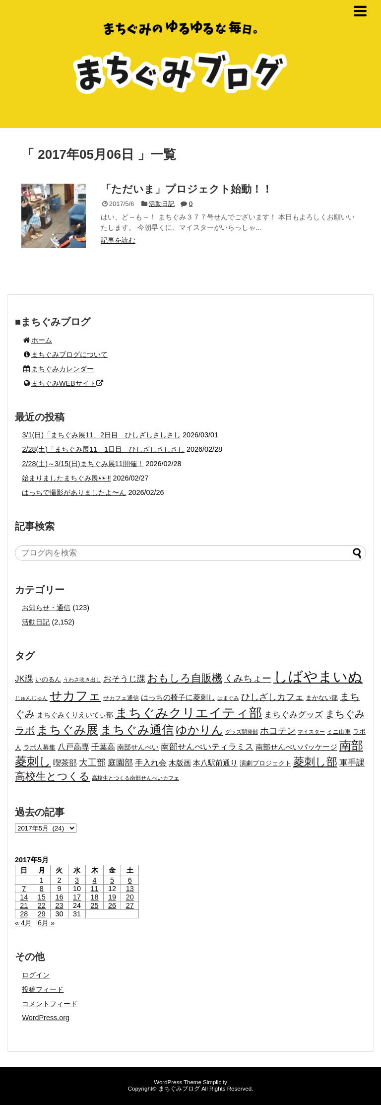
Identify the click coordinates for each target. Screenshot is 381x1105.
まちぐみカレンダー (58, 369)
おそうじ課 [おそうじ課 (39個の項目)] (124, 679)
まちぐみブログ (179, 1089)
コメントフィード (49, 1004)
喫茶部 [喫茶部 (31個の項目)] (65, 763)
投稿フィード (43, 989)
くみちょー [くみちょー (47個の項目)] (247, 678)
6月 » (46, 923)
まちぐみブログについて (65, 354)
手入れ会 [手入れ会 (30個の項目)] (151, 763)
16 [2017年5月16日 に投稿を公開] (59, 897)
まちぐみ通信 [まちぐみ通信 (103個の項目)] (137, 729)
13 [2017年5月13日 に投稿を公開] (130, 889)
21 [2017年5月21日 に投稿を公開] (24, 905)
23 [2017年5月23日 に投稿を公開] (59, 905)
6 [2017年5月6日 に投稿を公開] (130, 880)
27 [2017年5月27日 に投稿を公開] (130, 905)
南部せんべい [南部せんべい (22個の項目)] (138, 747)
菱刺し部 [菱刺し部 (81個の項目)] (315, 762)
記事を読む (118, 240)
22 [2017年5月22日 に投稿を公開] (42, 905)
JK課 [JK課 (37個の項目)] (24, 679)
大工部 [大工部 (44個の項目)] (92, 762)
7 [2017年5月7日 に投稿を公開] (24, 889)
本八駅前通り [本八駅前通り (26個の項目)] (215, 763)
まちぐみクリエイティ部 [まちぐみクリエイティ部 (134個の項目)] (188, 713)
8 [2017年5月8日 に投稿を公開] (42, 889)
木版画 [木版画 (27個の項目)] (180, 763)
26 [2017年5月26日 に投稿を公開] (112, 905)
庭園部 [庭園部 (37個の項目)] (120, 762)
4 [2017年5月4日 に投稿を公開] (95, 880)
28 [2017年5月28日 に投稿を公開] (24, 914)
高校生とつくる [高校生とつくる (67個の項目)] (52, 776)
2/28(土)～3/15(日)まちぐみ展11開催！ (82, 464)
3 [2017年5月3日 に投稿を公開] (77, 880)
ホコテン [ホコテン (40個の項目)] (278, 731)
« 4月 (23, 923)
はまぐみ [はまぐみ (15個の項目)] (228, 698)
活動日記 (162, 203)
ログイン (36, 975)
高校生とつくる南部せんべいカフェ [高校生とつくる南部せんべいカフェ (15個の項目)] (135, 778)
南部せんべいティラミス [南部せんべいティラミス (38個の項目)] (207, 747)
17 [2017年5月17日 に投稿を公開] (77, 897)
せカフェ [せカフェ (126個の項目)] (75, 695)
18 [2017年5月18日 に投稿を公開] (95, 897)
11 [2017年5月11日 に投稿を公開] (95, 889)
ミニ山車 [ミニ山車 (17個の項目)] (339, 731)
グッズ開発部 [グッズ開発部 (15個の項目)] (241, 732)
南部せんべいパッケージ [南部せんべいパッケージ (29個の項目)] (296, 747)
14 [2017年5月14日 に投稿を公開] (24, 897)
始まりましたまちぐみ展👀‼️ (66, 478)
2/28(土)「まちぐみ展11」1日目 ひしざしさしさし (103, 449)
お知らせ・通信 (46, 608)
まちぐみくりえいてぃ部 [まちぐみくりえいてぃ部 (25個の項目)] (75, 715)
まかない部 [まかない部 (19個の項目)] (322, 697)
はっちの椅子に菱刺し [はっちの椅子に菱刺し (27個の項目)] (178, 697)
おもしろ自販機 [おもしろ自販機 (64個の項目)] (184, 678)
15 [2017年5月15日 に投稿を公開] (42, 897)
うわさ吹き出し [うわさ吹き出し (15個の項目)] (82, 680)
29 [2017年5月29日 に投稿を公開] (42, 914)
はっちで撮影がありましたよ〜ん (74, 492)
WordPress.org (45, 1018)
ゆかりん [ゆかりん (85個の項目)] (199, 729)
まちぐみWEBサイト (62, 383)
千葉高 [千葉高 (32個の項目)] (103, 746)
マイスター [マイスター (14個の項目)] (311, 732)
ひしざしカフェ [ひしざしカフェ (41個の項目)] (272, 697)
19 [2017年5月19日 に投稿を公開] (112, 897)
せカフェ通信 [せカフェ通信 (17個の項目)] (121, 697)
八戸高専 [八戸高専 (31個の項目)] (73, 747)
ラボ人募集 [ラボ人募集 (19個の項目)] (39, 747)
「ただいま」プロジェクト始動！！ (186, 189)
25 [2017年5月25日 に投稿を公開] (95, 905)
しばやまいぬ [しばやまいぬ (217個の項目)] (318, 676)
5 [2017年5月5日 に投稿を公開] (112, 880)
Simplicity (215, 1082)
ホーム (37, 340)
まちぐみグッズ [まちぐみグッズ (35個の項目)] (293, 714)
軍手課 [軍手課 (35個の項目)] (352, 762)
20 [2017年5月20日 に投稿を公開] (130, 897)
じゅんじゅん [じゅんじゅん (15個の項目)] (31, 698)
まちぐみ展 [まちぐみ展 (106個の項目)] (67, 729)
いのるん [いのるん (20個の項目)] (48, 679)
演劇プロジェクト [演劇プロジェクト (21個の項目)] (265, 763)
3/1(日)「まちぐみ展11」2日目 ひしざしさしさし (101, 435)
